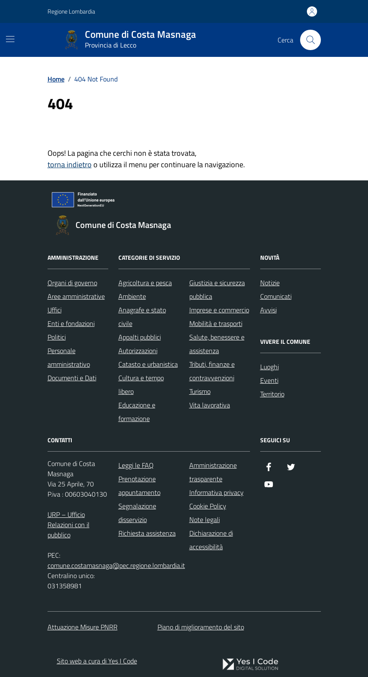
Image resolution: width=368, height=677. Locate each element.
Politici (57, 337)
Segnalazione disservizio (137, 513)
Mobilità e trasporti (215, 323)
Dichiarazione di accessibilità (211, 540)
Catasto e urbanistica (148, 364)
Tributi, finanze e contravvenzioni (212, 371)
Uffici (55, 310)
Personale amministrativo (69, 357)
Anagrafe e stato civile (142, 317)
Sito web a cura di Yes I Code (97, 661)
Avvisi (268, 310)
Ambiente (132, 296)
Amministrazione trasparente (213, 472)
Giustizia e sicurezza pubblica (217, 289)
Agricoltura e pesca (145, 283)
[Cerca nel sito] (310, 40)
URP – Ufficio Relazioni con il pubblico (69, 524)
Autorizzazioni (137, 351)
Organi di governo (72, 283)
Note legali (204, 519)
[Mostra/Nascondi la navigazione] (10, 39)
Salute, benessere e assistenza (216, 344)
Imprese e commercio (219, 310)
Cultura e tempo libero (141, 384)
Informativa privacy (216, 492)
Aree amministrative (76, 296)
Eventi (269, 380)
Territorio (272, 394)
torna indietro (70, 164)
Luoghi (269, 367)
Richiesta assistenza (147, 533)
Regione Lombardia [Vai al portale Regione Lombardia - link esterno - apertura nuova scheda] (71, 11)
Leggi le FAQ (136, 465)
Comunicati (276, 296)
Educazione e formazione (136, 412)
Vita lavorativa (209, 405)
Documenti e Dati (72, 378)
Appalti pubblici (139, 337)
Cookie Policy (207, 506)
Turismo (200, 391)
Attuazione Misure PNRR (83, 627)
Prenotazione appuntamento (139, 485)
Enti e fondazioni (71, 323)
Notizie (270, 283)
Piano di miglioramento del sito (200, 627)
